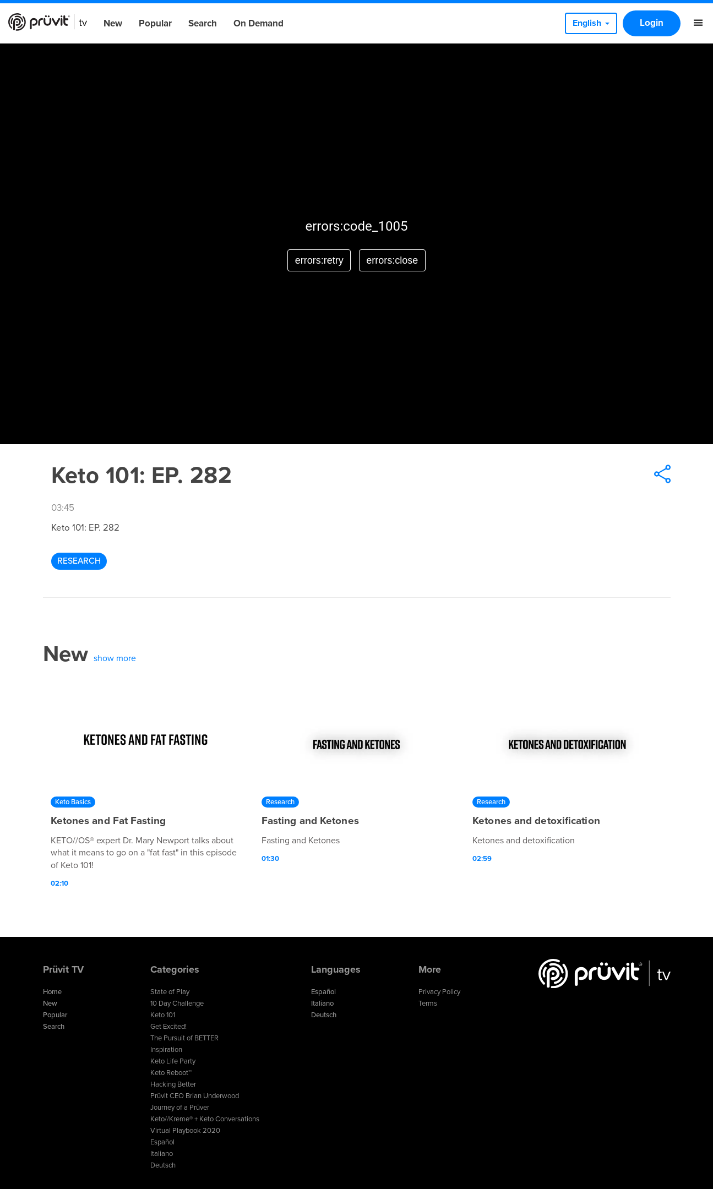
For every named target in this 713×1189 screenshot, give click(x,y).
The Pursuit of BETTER (184, 1038)
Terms (427, 1003)
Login (651, 23)
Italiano (161, 1153)
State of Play (169, 992)
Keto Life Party (172, 1061)
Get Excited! (168, 1026)
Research (79, 561)
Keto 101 (162, 1015)
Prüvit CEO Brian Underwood (194, 1096)
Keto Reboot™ (171, 1072)
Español (162, 1142)
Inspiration (166, 1049)
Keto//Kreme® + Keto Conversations (204, 1119)
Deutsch (163, 1165)
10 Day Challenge (177, 1003)
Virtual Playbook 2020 (185, 1130)
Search (202, 23)
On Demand (258, 23)
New (113, 23)
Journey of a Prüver (179, 1107)
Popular (155, 23)
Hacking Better (173, 1084)
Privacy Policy (439, 992)
